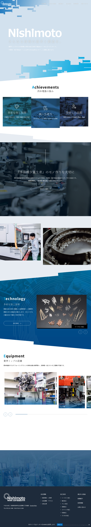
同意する (60, 524)
